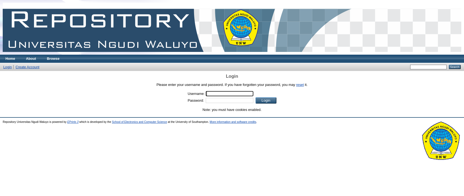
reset (300, 85)
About (31, 59)
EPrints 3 (73, 121)
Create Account (27, 67)
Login (7, 67)
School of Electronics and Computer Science (139, 121)
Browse (53, 59)
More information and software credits (233, 121)
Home (10, 59)
